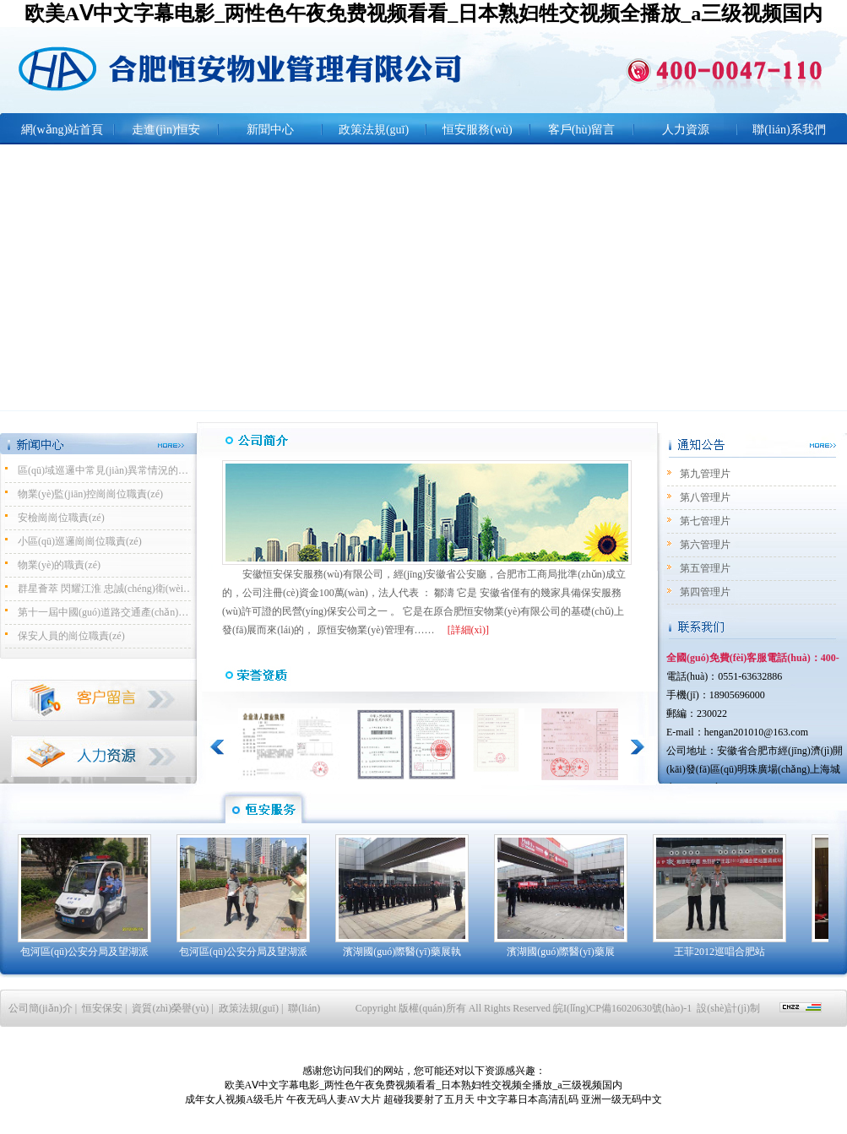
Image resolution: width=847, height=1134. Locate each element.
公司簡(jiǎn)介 (40, 1008)
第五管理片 (705, 568)
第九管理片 (705, 474)
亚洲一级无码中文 (621, 1099)
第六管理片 (705, 545)
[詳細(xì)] (468, 630)
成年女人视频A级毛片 (234, 1099)
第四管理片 (705, 592)
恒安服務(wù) (477, 129)
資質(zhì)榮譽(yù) (170, 1008)
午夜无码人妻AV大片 (333, 1099)
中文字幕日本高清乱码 (527, 1099)
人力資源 (685, 129)
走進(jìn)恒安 (165, 129)
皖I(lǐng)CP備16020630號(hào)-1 (623, 1008)
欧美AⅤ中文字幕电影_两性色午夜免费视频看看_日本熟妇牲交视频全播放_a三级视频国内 (423, 13)
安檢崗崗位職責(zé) (61, 518)
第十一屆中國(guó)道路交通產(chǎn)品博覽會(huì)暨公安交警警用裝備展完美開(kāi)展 (106, 612)
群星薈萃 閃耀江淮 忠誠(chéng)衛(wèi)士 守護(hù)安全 (106, 588)
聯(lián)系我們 (788, 129)
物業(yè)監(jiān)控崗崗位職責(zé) (90, 494)
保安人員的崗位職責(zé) (71, 636)
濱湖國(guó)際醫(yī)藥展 (560, 952)
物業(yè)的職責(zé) (59, 565)
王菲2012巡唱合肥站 (719, 952)
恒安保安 (102, 1008)
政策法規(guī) (374, 129)
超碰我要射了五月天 (429, 1099)
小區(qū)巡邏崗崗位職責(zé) (80, 541)
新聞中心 (270, 129)
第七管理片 (705, 521)
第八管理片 (705, 497)
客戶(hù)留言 (581, 129)
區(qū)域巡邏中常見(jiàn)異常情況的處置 (106, 470)
